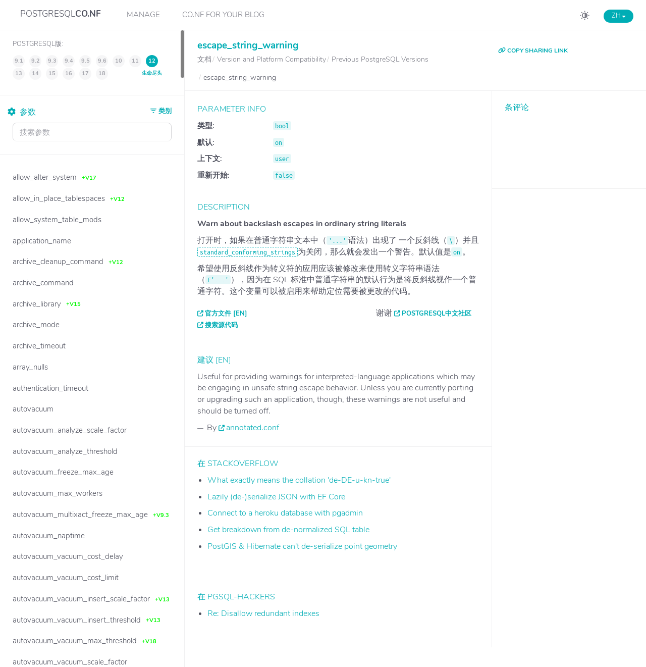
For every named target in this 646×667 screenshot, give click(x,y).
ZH (618, 15)
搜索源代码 (221, 325)
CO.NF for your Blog (223, 15)
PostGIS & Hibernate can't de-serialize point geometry (302, 546)
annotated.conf (252, 427)
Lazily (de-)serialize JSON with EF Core (276, 496)
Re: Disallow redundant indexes (263, 613)
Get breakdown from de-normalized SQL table (288, 529)
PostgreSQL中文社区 (436, 313)
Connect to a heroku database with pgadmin (285, 513)
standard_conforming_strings (247, 251)
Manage (143, 15)
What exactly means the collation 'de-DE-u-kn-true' (299, 480)
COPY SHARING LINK (533, 50)
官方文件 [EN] (226, 313)
